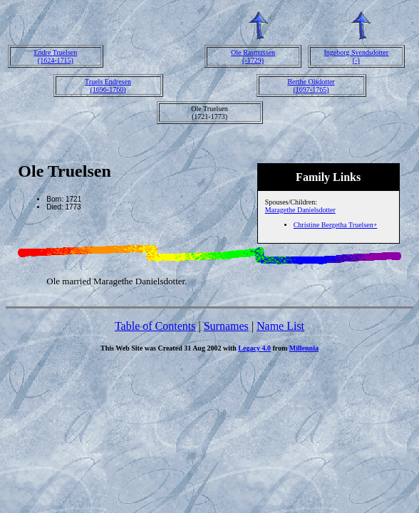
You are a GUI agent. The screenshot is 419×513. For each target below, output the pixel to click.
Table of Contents (155, 326)
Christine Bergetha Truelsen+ (336, 225)
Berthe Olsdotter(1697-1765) (310, 85)
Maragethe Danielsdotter (300, 210)
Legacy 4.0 (254, 348)
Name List (280, 326)
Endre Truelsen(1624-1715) (55, 56)
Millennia (304, 348)
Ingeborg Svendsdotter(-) (356, 56)
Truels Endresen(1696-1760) (108, 85)
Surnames (226, 326)
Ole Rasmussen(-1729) (253, 56)
